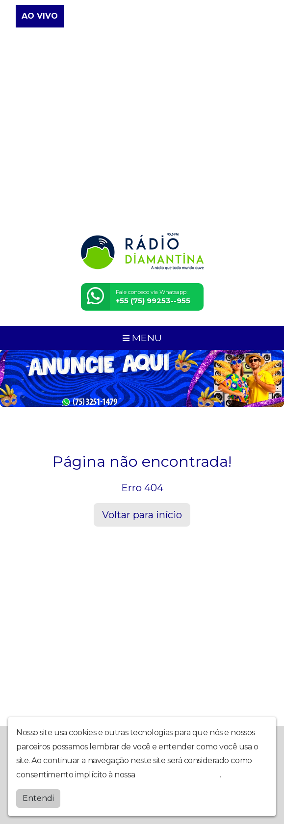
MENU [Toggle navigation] (142, 338)
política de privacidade (178, 774)
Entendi (38, 798)
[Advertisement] (142, 150)
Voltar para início (142, 515)
